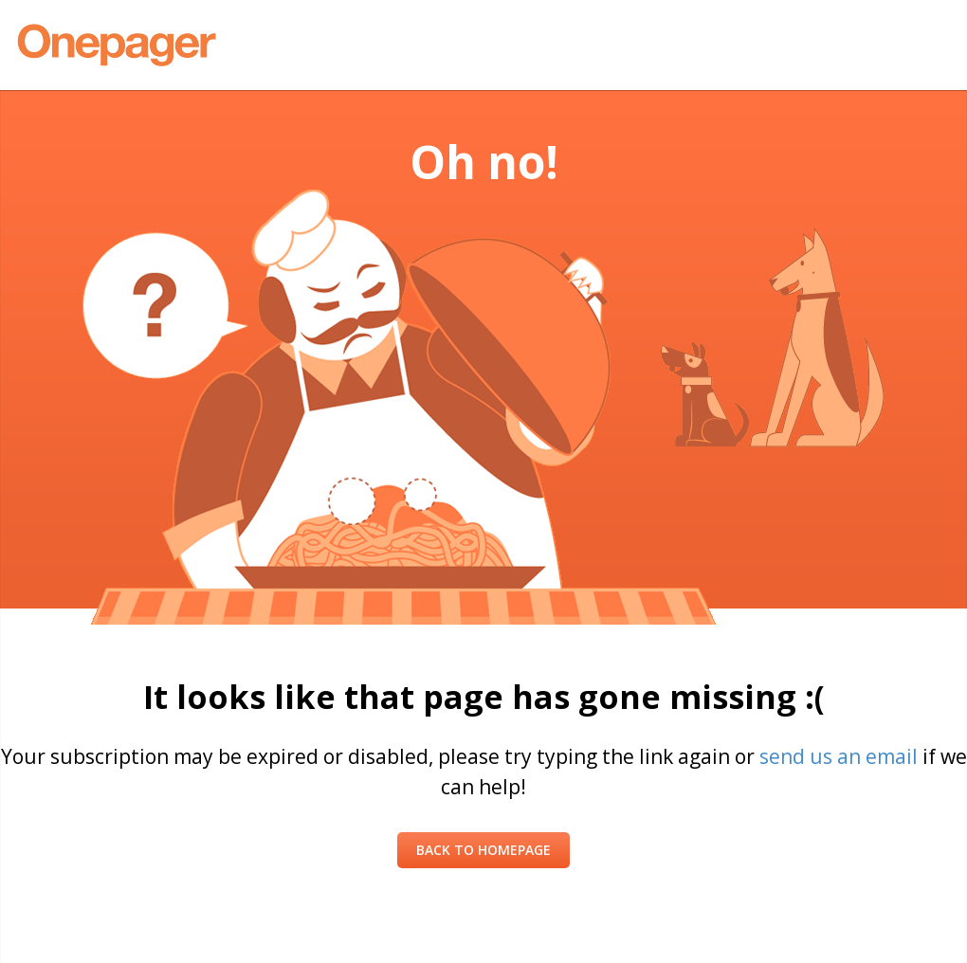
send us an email (838, 756)
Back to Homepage (483, 850)
